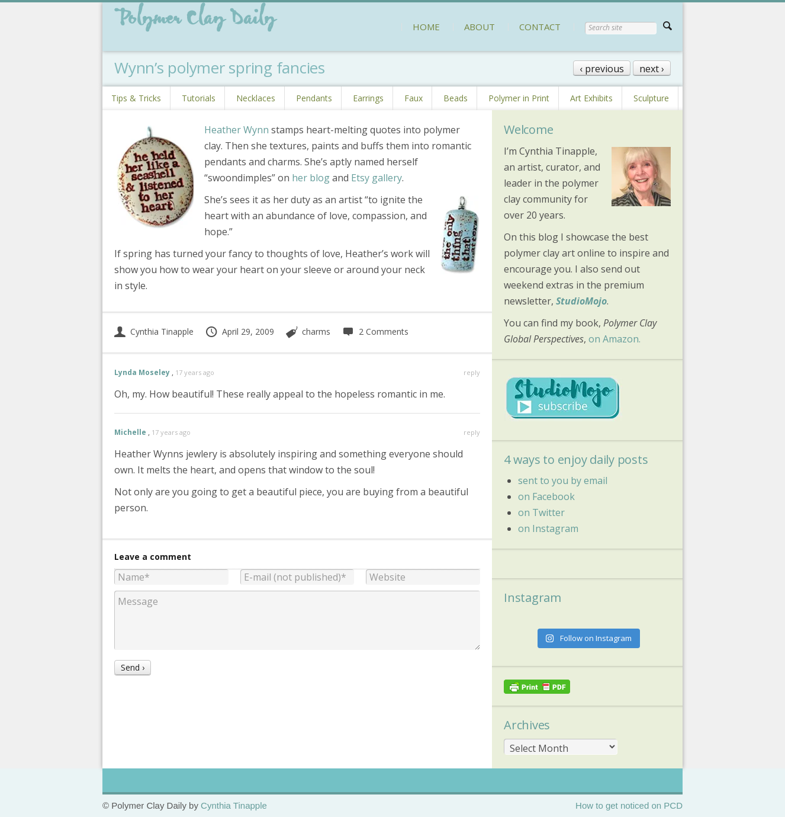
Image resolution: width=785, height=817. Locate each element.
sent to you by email (562, 480)
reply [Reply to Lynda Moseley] (472, 372)
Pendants (314, 98)
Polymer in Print (518, 98)
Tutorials (198, 98)
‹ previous (602, 68)
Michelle (130, 432)
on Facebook (546, 496)
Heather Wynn (236, 129)
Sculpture (651, 98)
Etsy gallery (376, 177)
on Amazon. (614, 338)
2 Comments (375, 331)
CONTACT (540, 27)
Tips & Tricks (136, 98)
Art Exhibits (591, 98)
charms (316, 331)
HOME (426, 27)
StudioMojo (581, 300)
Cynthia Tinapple (154, 331)
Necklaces (255, 98)
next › (651, 68)
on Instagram (548, 528)
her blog (311, 177)
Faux (413, 98)
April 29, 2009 (239, 331)
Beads (455, 98)
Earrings (368, 98)
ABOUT (479, 27)
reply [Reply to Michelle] (472, 432)
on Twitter (541, 512)
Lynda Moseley (142, 372)
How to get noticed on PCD (629, 805)
